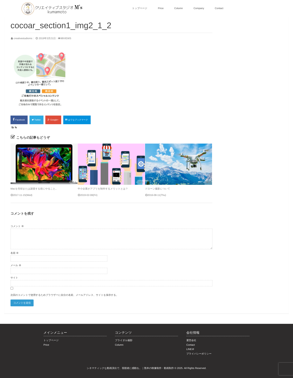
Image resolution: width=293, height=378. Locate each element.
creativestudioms (23, 38)
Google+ (53, 120)
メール (16, 265)
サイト (14, 277)
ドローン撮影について (157, 188)
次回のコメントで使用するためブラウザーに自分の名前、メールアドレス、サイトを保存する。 (64, 295)
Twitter (36, 120)
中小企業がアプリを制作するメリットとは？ (103, 188)
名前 (15, 253)
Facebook (19, 119)
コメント (17, 226)
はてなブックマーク (77, 119)
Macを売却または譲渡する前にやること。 (34, 188)
